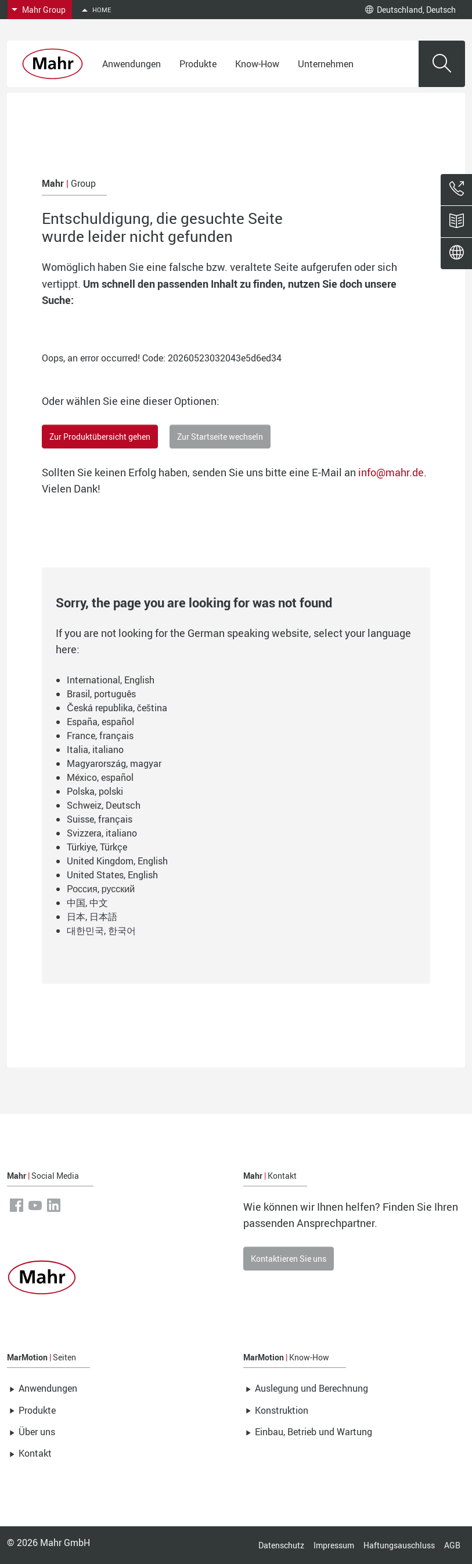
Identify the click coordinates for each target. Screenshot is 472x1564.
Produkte (198, 63)
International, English (110, 680)
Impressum (334, 1545)
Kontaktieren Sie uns (288, 1258)
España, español (100, 721)
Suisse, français (99, 819)
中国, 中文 (87, 902)
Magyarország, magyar (114, 763)
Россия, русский (101, 888)
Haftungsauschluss (399, 1545)
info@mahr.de (391, 472)
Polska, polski (95, 791)
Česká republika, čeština (117, 707)
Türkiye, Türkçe (97, 847)
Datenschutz (281, 1545)
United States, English (112, 874)
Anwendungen (131, 63)
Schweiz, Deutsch (103, 805)
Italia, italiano (95, 749)
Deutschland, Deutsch (410, 9)
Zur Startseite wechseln (220, 436)
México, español (100, 777)
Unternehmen (326, 63)
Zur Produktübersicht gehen (99, 436)
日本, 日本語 (92, 916)
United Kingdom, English (117, 861)
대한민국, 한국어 (101, 930)
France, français (100, 735)
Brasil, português (101, 693)
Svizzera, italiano (102, 833)
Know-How (257, 63)
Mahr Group (44, 9)
